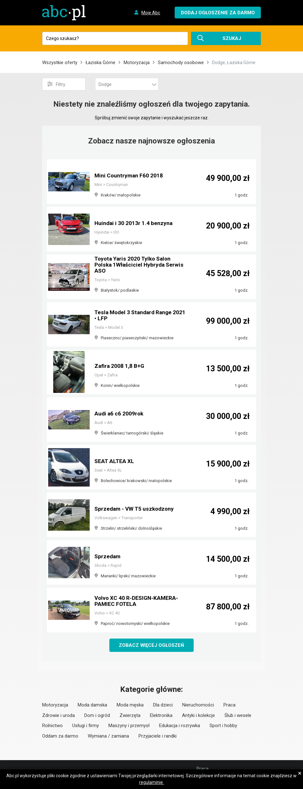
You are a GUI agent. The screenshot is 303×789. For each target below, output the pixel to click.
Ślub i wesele (237, 715)
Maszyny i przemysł (129, 726)
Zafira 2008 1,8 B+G (119, 366)
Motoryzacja (137, 62)
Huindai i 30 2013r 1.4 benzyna (134, 223)
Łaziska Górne (100, 62)
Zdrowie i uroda (58, 715)
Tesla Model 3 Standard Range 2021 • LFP (134, 315)
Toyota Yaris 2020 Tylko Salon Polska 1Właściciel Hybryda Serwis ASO (140, 265)
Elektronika (161, 715)
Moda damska (92, 705)
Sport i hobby (223, 726)
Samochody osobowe (181, 62)
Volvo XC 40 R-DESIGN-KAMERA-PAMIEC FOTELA (137, 601)
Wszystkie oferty (59, 62)
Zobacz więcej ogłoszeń (151, 645)
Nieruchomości (198, 705)
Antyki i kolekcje (198, 715)
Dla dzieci (163, 705)
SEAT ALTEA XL (114, 461)
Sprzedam (108, 556)
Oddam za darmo (60, 736)
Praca (229, 705)
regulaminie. (151, 782)
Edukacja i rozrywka (179, 726)
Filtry (56, 84)
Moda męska (130, 705)
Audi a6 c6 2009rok (119, 413)
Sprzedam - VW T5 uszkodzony (135, 509)
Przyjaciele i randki (158, 736)
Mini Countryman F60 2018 (129, 175)
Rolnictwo (52, 726)
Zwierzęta (129, 715)
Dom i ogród (97, 715)
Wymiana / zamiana (108, 736)
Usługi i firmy (85, 726)
